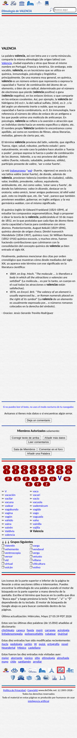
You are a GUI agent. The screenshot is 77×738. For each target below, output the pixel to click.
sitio (37, 658)
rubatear (50, 634)
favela (30, 630)
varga (36, 545)
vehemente (12, 549)
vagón (8, 516)
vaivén (9, 527)
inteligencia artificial (38, 701)
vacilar (9, 498)
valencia (10, 535)
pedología (16, 644)
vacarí (36, 495)
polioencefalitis (34, 634)
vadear (9, 506)
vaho (36, 520)
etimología (48, 658)
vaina (8, 524)
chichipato (8, 630)
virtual (9, 564)
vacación (10, 495)
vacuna (9, 502)
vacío (36, 498)
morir (39, 630)
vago (36, 513)
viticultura (39, 564)
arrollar (37, 661)
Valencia (7, 63)
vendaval (38, 549)
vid (6, 560)
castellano (34, 647)
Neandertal (8, 647)
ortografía (53, 644)
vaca (35, 491)
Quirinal (63, 634)
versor (8, 556)
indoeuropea (18, 170)
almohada (63, 658)
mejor (5, 658)
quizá (42, 644)
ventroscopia (12, 553)
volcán (9, 567)
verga (36, 553)
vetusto (37, 556)
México (21, 647)
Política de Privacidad (14, 690)
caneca (20, 630)
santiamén (24, 661)
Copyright (32, 690)
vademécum (40, 506)
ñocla (5, 644)
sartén (28, 644)
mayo (5, 661)
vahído (9, 520)
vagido (37, 509)
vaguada (38, 516)
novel (64, 644)
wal (30, 170)
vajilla (36, 527)
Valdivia (9, 531)
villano (37, 560)
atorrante (16, 658)
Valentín (10, 545)
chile (13, 661)
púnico (28, 658)
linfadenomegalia (12, 634)
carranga (50, 630)
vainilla (37, 524)
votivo (36, 567)
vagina (9, 513)
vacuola (37, 502)
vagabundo (11, 509)
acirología (63, 630)
